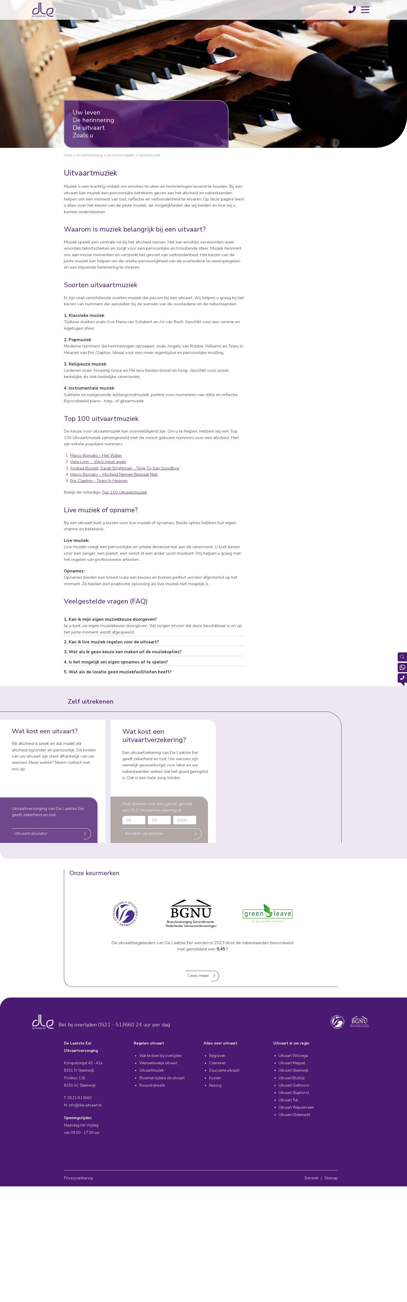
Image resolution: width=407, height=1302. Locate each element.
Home (68, 155)
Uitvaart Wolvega (293, 1055)
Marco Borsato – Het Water (96, 455)
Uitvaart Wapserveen (296, 1107)
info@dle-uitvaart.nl (85, 1105)
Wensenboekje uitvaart (158, 1063)
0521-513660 (80, 1097)
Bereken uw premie (144, 833)
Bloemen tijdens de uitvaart (162, 1078)
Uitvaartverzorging (89, 155)
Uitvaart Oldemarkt (294, 1114)
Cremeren (217, 1063)
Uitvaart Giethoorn (294, 1085)
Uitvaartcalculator (30, 833)
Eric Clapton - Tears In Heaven (98, 480)
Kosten (215, 1078)
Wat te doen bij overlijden (160, 1055)
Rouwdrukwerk (152, 1085)
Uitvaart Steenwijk (293, 1070)
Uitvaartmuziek (149, 155)
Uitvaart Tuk (288, 1100)
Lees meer (198, 975)
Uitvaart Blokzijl (292, 1078)
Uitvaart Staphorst (294, 1092)
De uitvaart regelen (120, 155)
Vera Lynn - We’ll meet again (98, 461)
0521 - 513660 (116, 1024)
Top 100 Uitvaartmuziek (124, 492)
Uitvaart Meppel (292, 1063)
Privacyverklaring (78, 1178)
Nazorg (215, 1085)
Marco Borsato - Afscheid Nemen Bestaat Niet (114, 474)
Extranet (311, 1178)
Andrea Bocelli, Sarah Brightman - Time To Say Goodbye (124, 468)
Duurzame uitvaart (224, 1070)
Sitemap (331, 1178)
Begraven (217, 1055)
